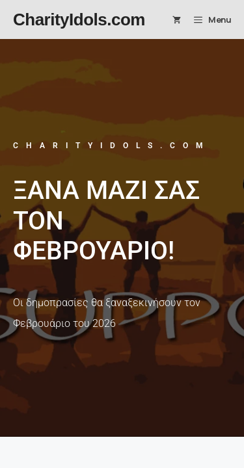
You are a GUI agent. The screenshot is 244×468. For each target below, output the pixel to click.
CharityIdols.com (79, 19)
